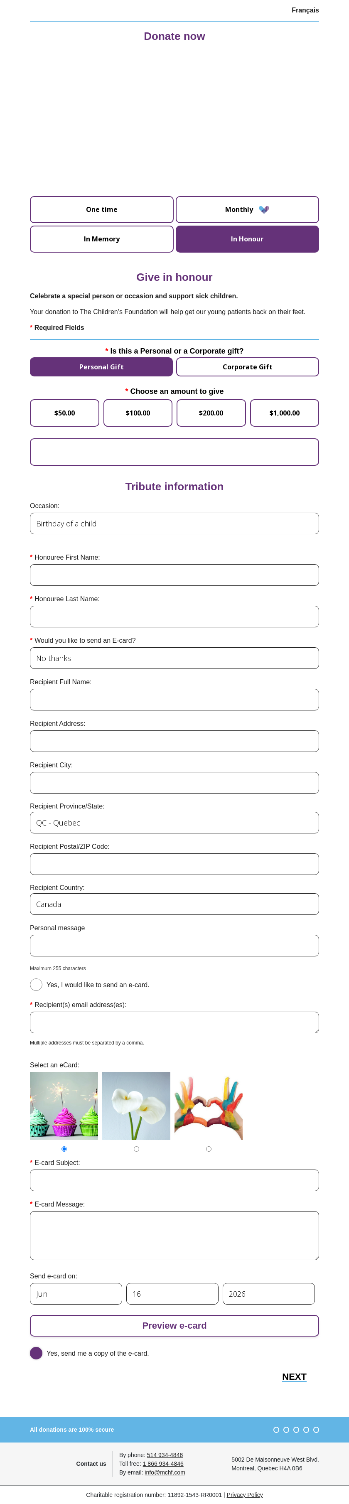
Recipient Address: (57, 723)
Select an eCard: (54, 1064)
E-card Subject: (57, 1162)
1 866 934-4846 (163, 1463)
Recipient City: (51, 764)
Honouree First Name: (67, 556)
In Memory (102, 238)
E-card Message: (59, 1203)
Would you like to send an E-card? (84, 640)
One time (102, 209)
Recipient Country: (57, 887)
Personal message (57, 927)
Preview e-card (174, 1325)
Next (294, 1376)
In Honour (247, 238)
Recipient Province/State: (67, 805)
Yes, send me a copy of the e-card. (98, 1353)
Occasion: (44, 505)
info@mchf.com (165, 1472)
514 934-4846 (165, 1454)
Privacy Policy (245, 1494)
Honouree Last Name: (67, 598)
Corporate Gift (248, 366)
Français (305, 10)
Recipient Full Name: (61, 681)
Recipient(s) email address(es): (80, 1004)
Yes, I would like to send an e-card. (98, 984)
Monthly (247, 209)
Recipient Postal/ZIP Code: (70, 846)
